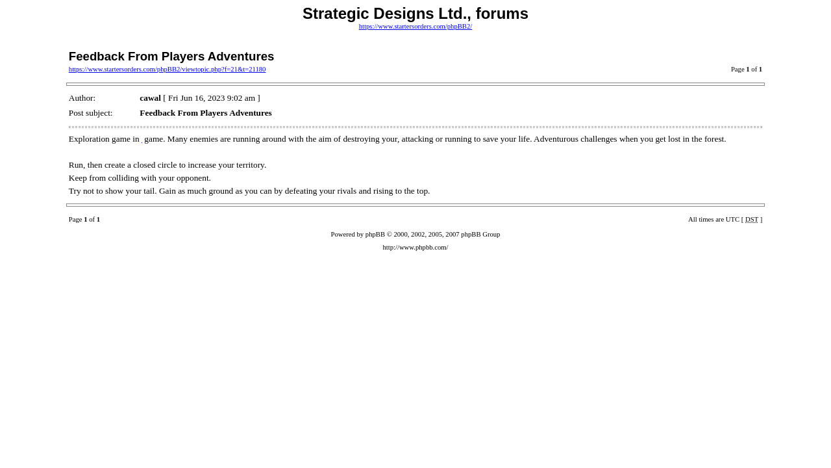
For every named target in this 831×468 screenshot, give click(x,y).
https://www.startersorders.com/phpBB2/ (416, 26)
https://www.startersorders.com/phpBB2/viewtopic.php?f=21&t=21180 (167, 69)
